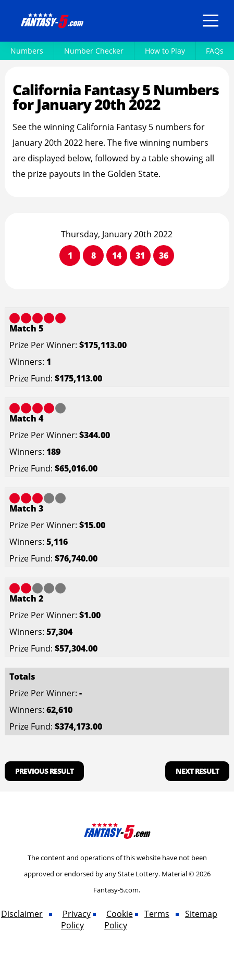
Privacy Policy (76, 919)
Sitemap (201, 914)
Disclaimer (22, 914)
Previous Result (44, 771)
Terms (156, 914)
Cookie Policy (118, 919)
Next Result (197, 771)
